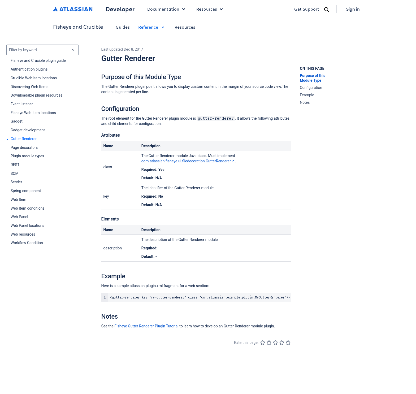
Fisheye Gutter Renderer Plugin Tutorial (146, 326)
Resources (185, 27)
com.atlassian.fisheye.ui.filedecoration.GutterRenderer (188, 161)
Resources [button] (211, 9)
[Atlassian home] (73, 9)
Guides (123, 27)
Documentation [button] (167, 9)
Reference (152, 27)
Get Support (306, 9)
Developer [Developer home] (120, 9)
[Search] (326, 9)
